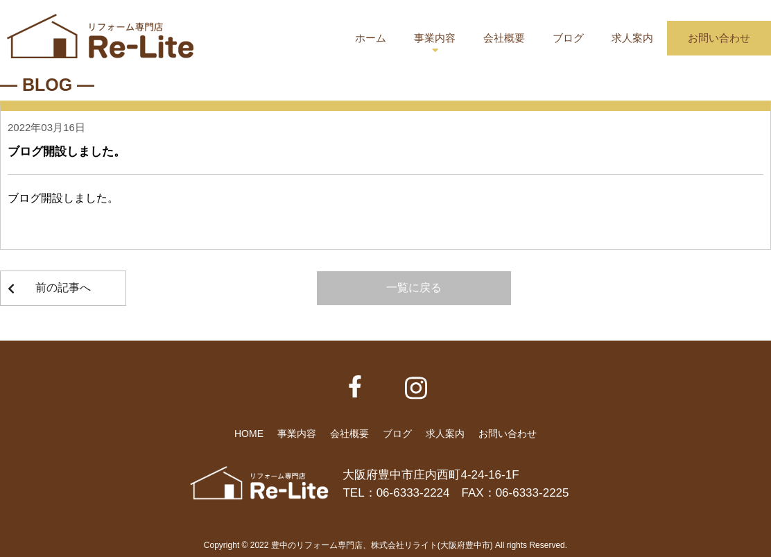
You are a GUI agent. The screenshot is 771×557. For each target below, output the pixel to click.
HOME (248, 433)
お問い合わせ (719, 38)
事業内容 (435, 38)
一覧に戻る (414, 287)
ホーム (370, 38)
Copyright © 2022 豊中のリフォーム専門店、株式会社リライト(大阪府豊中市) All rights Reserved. (385, 545)
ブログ (568, 38)
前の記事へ (63, 287)
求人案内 (632, 38)
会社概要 (504, 38)
